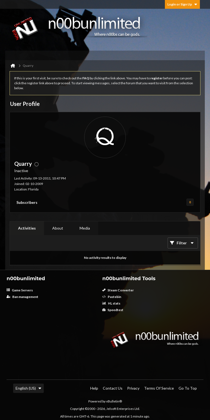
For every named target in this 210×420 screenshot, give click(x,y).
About (57, 228)
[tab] (27, 228)
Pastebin (111, 297)
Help (94, 388)
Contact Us (112, 388)
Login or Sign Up (182, 4)
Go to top (188, 388)
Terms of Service (159, 388)
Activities (27, 228)
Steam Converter (118, 290)
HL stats (111, 303)
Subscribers (26, 202)
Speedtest (112, 310)
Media (85, 228)
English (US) (28, 388)
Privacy (133, 388)
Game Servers (20, 290)
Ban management (22, 297)
